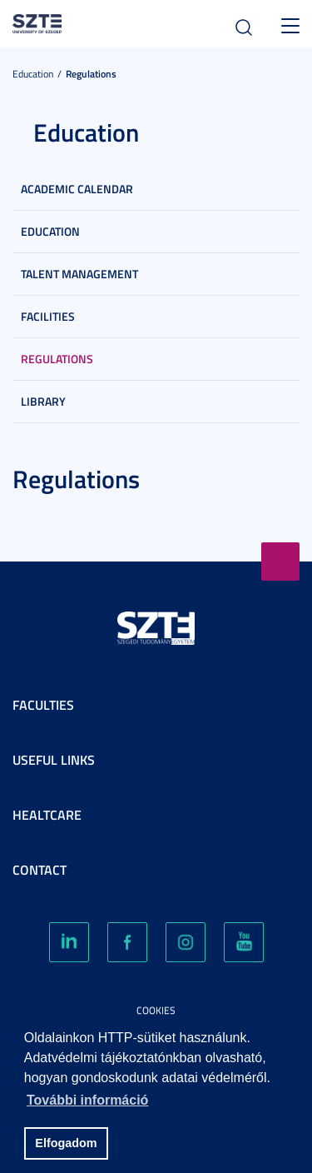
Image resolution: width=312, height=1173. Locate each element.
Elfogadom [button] (66, 1143)
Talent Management (79, 274)
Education (32, 74)
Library (43, 401)
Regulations (91, 74)
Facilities (48, 316)
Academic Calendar (77, 189)
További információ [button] (87, 1100)
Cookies (156, 1010)
